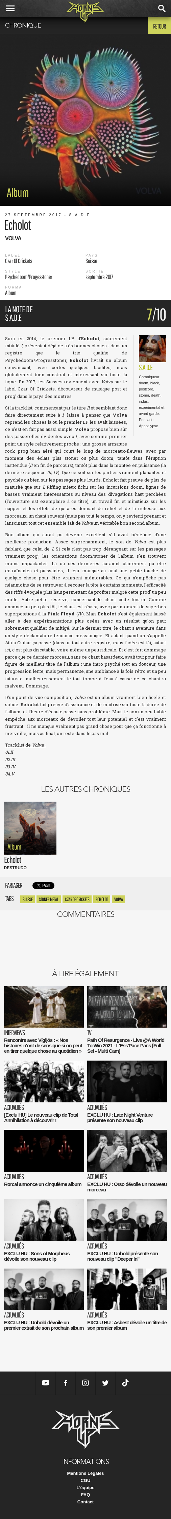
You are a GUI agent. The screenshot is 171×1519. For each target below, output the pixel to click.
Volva (118, 899)
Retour (159, 26)
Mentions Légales (85, 1473)
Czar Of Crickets (77, 899)
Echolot (102, 899)
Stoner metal (48, 899)
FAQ (85, 1494)
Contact (85, 1501)
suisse (27, 899)
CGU (86, 1480)
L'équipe (86, 1487)
